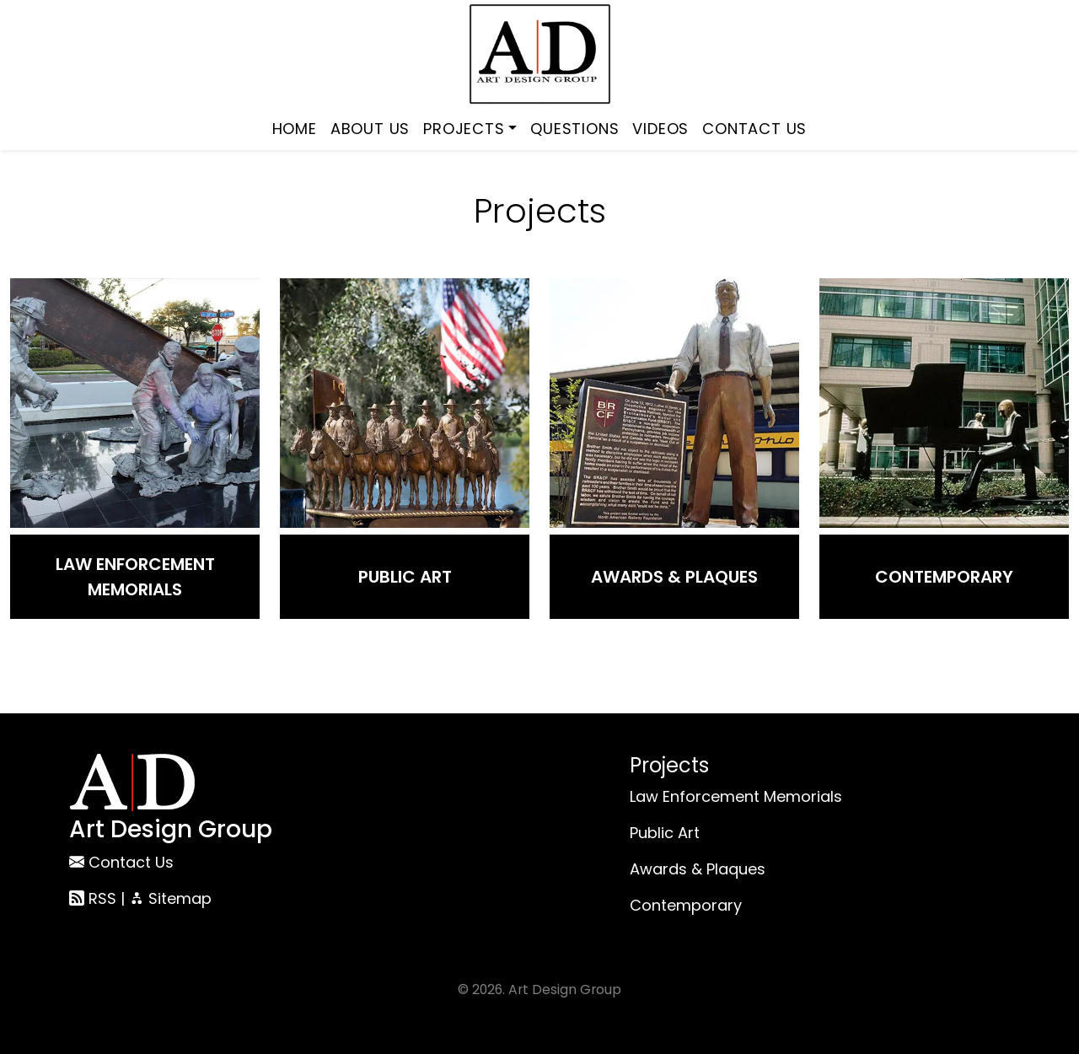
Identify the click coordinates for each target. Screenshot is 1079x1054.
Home (294, 128)
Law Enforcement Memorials (135, 576)
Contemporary (944, 577)
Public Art (405, 577)
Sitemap (170, 898)
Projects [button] (463, 128)
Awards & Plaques (674, 577)
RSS (92, 898)
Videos (660, 128)
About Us (370, 128)
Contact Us (754, 128)
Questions (574, 128)
